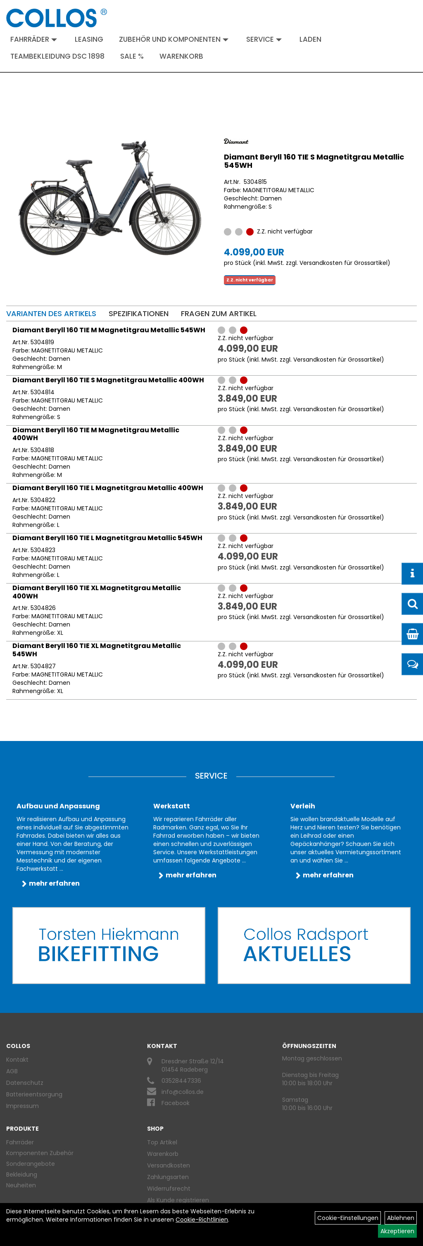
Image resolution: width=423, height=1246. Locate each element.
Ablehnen (400, 1218)
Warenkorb (181, 56)
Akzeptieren (397, 1231)
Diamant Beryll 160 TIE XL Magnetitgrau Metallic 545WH (96, 650)
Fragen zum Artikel (219, 313)
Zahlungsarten (168, 1177)
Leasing (89, 39)
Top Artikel (162, 1142)
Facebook (176, 1103)
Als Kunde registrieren (178, 1200)
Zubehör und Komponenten (173, 39)
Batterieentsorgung (34, 1094)
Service (264, 39)
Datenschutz (24, 1083)
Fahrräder (33, 39)
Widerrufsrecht (168, 1188)
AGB (12, 1071)
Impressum (22, 1106)
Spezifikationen (139, 313)
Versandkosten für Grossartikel (343, 263)
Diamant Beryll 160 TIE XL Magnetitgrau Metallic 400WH (96, 592)
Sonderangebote (30, 1164)
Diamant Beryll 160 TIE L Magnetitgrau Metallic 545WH (107, 538)
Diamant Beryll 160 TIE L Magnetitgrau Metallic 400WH (107, 488)
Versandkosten (168, 1165)
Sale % (132, 56)
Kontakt (17, 1059)
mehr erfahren (54, 883)
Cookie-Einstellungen (347, 1218)
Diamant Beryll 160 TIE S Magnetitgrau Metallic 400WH (108, 380)
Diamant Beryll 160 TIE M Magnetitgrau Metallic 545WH (108, 330)
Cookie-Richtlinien (202, 1219)
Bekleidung (21, 1174)
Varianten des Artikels (51, 313)
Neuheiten (21, 1185)
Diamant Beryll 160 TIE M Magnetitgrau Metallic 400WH (95, 434)
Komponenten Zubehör (40, 1153)
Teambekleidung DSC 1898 (57, 56)
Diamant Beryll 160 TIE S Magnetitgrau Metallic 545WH (314, 161)
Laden (310, 39)
